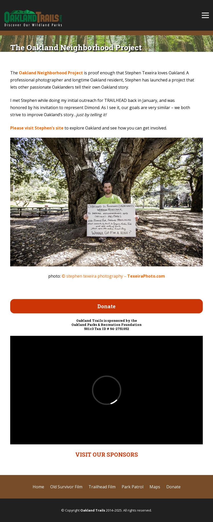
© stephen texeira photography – (113, 276)
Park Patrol (132, 487)
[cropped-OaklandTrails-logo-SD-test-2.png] (33, 15)
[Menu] (205, 15)
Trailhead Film (102, 487)
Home (38, 487)
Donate (173, 487)
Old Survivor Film (66, 487)
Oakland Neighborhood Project (51, 73)
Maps (154, 487)
